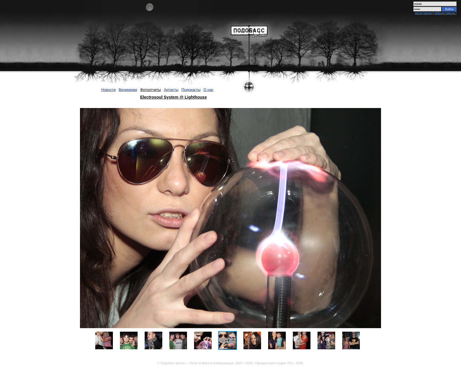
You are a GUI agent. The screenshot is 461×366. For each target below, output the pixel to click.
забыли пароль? (445, 13)
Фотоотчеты (150, 89)
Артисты (171, 89)
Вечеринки (128, 89)
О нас (208, 89)
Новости (108, 89)
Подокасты (191, 89)
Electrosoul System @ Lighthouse (173, 97)
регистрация (423, 13)
